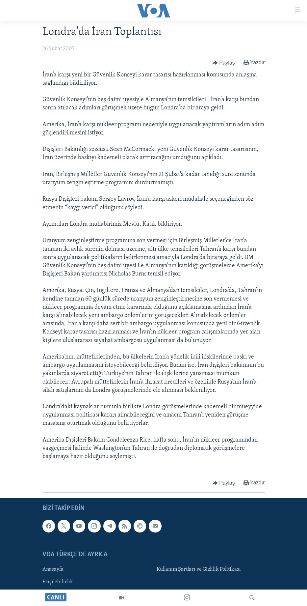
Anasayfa (53, 569)
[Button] (224, 63)
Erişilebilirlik (57, 582)
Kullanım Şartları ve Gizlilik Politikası (199, 569)
